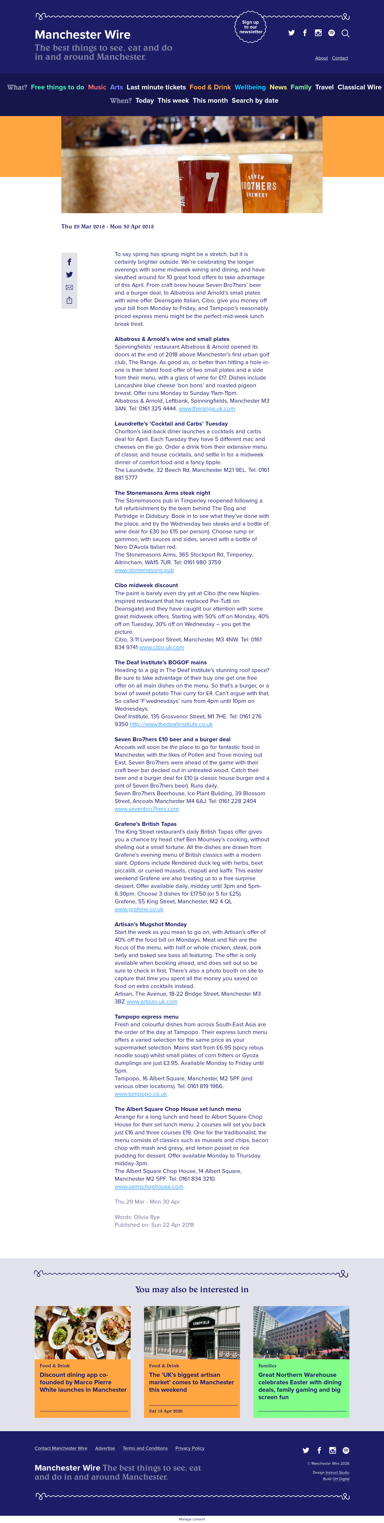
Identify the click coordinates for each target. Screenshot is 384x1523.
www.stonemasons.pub (144, 570)
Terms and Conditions (145, 1448)
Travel (324, 87)
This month (210, 100)
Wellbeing (250, 87)
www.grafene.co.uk (139, 909)
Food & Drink (210, 87)
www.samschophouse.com (149, 1186)
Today (144, 100)
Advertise (105, 1448)
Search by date (255, 100)
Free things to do (57, 87)
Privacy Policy (190, 1448)
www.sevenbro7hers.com (147, 809)
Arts (116, 87)
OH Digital (341, 1479)
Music (97, 87)
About (321, 58)
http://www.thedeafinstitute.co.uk (171, 724)
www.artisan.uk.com (152, 1001)
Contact (340, 58)
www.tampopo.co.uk (141, 1094)
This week (173, 100)
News (278, 87)
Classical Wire (360, 87)
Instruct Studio (337, 1472)
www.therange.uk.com (207, 408)
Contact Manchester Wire (61, 1448)
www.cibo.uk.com (161, 647)
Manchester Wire (83, 34)
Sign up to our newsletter (250, 27)
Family (301, 87)
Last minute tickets (156, 87)
